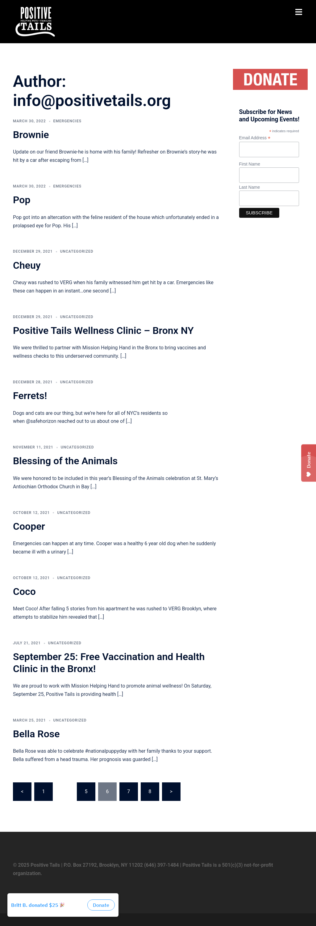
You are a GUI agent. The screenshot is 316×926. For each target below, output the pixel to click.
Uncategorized (77, 251)
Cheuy (27, 265)
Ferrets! (30, 396)
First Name (249, 164)
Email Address (255, 138)
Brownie (31, 135)
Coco (24, 591)
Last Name (249, 187)
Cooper (29, 526)
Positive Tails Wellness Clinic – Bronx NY (103, 330)
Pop (21, 200)
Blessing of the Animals (65, 461)
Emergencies (67, 121)
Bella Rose (36, 734)
